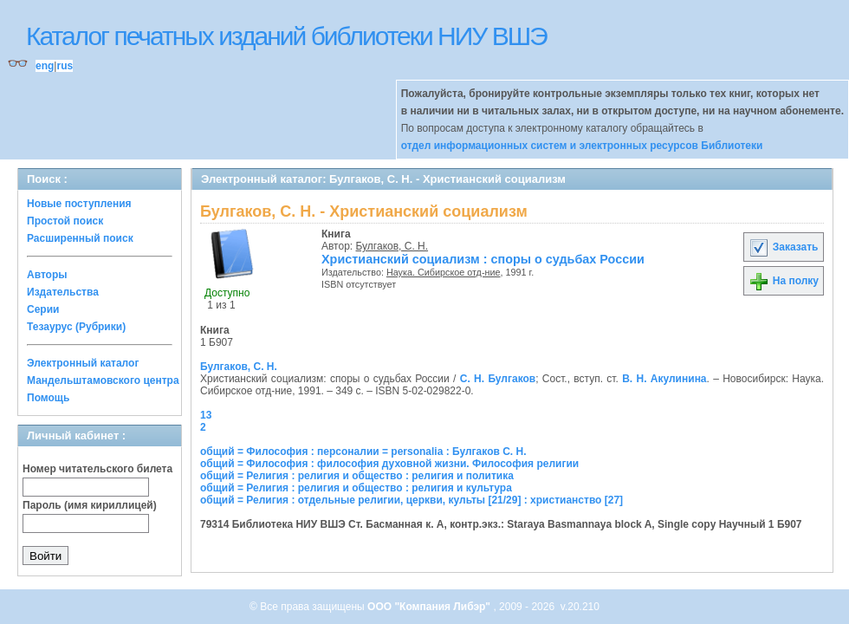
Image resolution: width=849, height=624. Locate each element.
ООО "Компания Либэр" (430, 607)
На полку (784, 281)
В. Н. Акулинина (664, 379)
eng (45, 66)
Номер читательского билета (97, 469)
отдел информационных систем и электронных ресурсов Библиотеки (582, 146)
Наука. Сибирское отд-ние (443, 272)
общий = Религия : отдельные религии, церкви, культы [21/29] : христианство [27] (411, 500)
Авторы (47, 275)
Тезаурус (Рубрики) (76, 327)
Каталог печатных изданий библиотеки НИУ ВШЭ (286, 36)
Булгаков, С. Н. (392, 246)
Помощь (48, 398)
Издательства (63, 292)
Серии (43, 309)
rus (64, 66)
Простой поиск (65, 221)
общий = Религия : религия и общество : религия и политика (357, 476)
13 (205, 415)
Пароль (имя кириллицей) (90, 505)
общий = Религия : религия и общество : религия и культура (356, 488)
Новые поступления (79, 204)
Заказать (783, 247)
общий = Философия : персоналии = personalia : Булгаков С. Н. (363, 451)
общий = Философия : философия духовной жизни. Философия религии (389, 464)
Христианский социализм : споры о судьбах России (483, 259)
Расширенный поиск (80, 238)
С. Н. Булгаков (497, 379)
